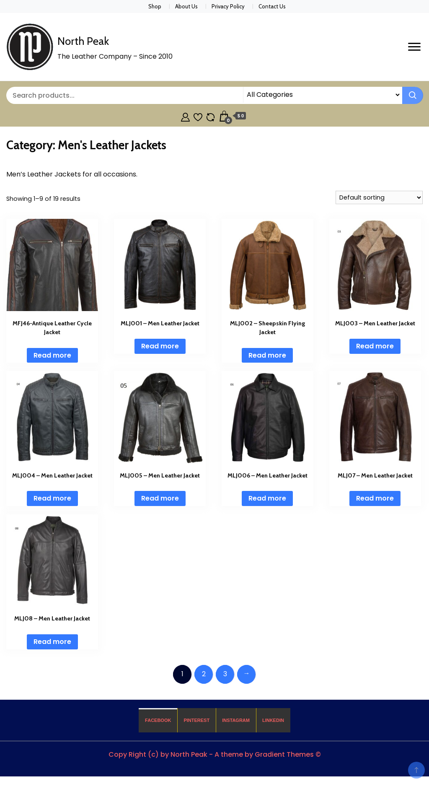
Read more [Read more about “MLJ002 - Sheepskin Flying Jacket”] (267, 355)
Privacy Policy (228, 6)
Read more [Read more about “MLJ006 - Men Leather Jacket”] (267, 498)
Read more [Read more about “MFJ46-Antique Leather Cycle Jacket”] (52, 355)
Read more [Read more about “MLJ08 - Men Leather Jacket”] (52, 641)
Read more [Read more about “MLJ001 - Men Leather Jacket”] (160, 346)
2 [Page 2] (204, 674)
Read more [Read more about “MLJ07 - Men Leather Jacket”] (375, 498)
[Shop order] (379, 197)
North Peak (83, 41)
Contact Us (272, 6)
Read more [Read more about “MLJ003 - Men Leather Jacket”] (375, 346)
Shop (154, 6)
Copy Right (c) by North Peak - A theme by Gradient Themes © (215, 754)
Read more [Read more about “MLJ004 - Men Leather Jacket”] (52, 498)
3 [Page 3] (225, 674)
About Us (186, 6)
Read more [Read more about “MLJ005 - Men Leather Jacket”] (160, 498)
